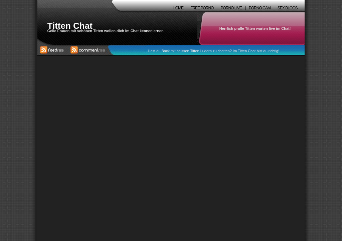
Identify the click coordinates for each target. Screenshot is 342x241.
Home (178, 8)
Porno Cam (260, 8)
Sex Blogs (288, 8)
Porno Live (230, 8)
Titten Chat (70, 26)
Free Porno (201, 8)
